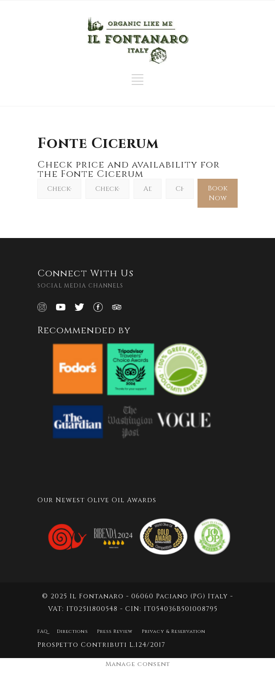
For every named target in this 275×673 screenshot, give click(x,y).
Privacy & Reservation (173, 631)
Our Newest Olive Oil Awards (96, 500)
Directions (72, 631)
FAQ (42, 631)
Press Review (115, 631)
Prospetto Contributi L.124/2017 (101, 644)
